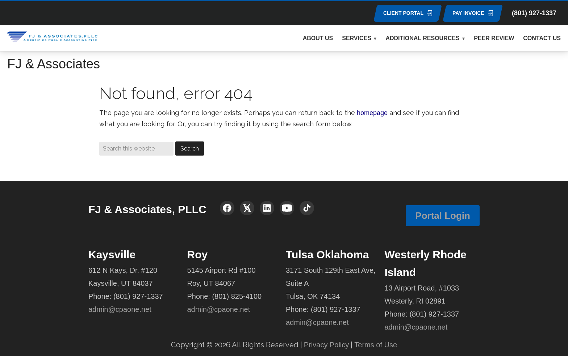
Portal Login (442, 215)
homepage (372, 112)
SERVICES (356, 38)
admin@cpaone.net (119, 309)
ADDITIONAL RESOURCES (422, 38)
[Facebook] (227, 208)
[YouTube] (287, 208)
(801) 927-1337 (534, 13)
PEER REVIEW (494, 38)
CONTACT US (542, 38)
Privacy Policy (326, 345)
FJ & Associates (53, 63)
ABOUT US (318, 38)
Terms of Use (375, 345)
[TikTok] (307, 208)
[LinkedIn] (267, 208)
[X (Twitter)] (247, 208)
